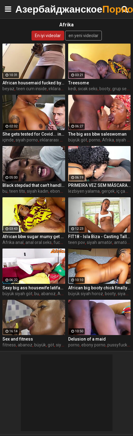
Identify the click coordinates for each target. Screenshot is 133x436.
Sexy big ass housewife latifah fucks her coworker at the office (33, 287)
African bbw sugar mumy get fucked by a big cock (33, 236)
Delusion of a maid (87, 339)
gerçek (108, 191)
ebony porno (93, 344)
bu (4, 191)
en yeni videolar (83, 35)
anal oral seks (38, 242)
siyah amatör (99, 242)
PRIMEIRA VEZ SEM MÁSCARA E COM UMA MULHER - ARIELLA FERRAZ (99, 185)
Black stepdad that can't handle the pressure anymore (33, 185)
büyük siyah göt (17, 293)
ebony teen (61, 191)
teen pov (76, 242)
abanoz (48, 293)
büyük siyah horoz (85, 293)
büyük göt (77, 139)
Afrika (108, 139)
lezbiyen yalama (84, 191)
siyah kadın (37, 191)
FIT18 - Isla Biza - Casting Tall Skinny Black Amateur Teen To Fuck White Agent (99, 236)
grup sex (120, 88)
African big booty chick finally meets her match (99, 287)
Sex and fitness (17, 339)
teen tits (17, 191)
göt (51, 344)
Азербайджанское (30, 9)
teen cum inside (31, 88)
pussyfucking (120, 344)
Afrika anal (13, 242)
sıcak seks (88, 88)
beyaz (8, 88)
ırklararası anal (63, 88)
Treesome (78, 82)
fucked (60, 242)
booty (104, 88)
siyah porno (27, 139)
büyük (40, 344)
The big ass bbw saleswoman (97, 134)
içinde (8, 139)
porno (94, 139)
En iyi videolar (48, 35)
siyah (123, 293)
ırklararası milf (53, 139)
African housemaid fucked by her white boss (33, 82)
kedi (72, 88)
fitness (9, 344)
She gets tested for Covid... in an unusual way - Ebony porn (33, 134)
